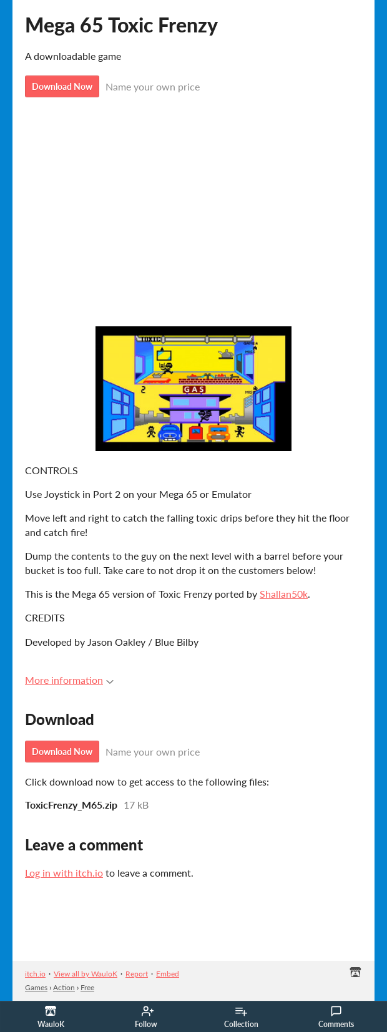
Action (64, 987)
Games (36, 987)
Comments (336, 1017)
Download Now (62, 86)
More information (69, 680)
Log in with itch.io (64, 873)
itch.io (35, 973)
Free (87, 987)
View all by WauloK (85, 973)
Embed (167, 973)
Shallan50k (284, 594)
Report (136, 973)
